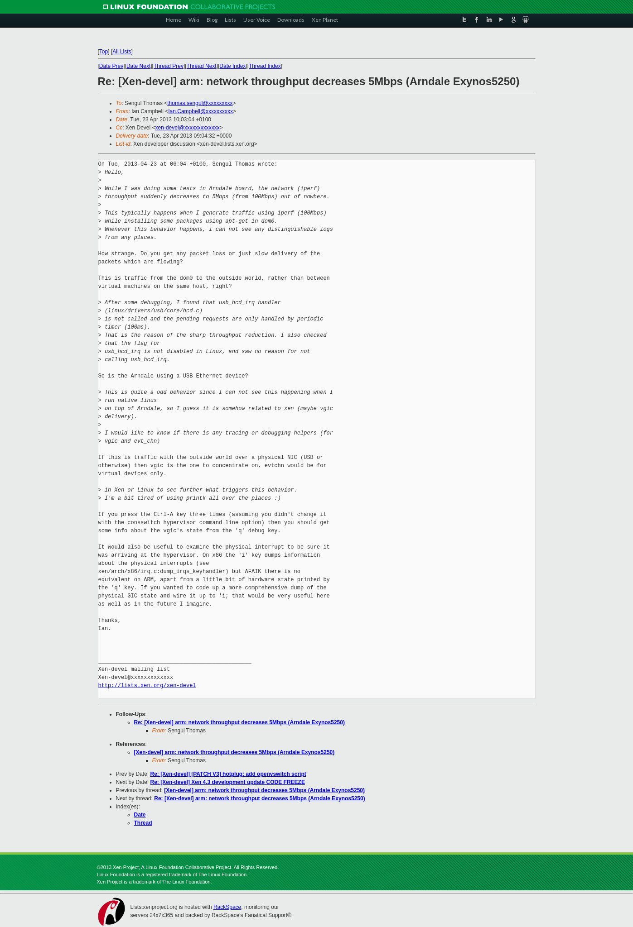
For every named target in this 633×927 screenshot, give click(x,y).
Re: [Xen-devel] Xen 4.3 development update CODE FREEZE (227, 782)
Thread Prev (169, 66)
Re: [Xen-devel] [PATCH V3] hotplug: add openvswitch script (228, 774)
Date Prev (111, 66)
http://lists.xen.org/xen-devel (147, 685)
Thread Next (202, 66)
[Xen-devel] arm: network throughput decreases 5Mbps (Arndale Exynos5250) (234, 752)
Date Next (138, 66)
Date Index (232, 66)
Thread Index (265, 66)
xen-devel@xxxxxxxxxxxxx (187, 127)
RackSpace (227, 907)
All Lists (121, 51)
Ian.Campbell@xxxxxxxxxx (200, 111)
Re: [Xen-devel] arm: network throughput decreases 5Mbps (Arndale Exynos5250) (239, 722)
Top (103, 51)
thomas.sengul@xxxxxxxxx (199, 103)
